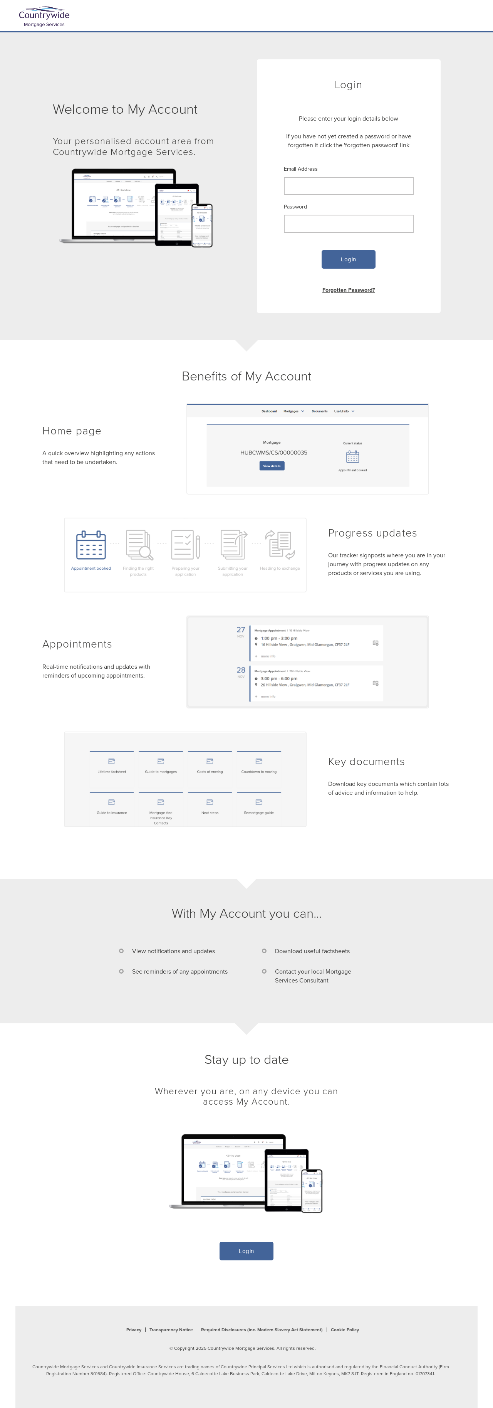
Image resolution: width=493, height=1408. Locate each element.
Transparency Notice (171, 1329)
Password (295, 207)
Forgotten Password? (348, 290)
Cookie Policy (345, 1329)
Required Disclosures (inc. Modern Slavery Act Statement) (262, 1329)
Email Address (301, 169)
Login (348, 259)
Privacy (133, 1329)
